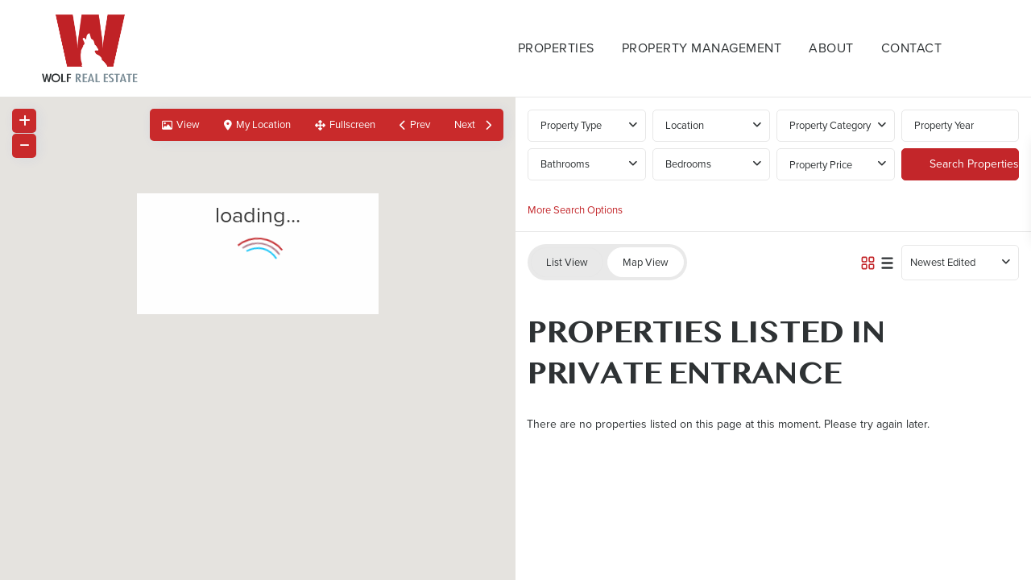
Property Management (702, 48)
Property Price (820, 164)
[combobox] (711, 126)
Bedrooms (688, 164)
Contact (911, 48)
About (831, 48)
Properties (556, 48)
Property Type (571, 125)
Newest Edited (942, 262)
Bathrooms (565, 164)
